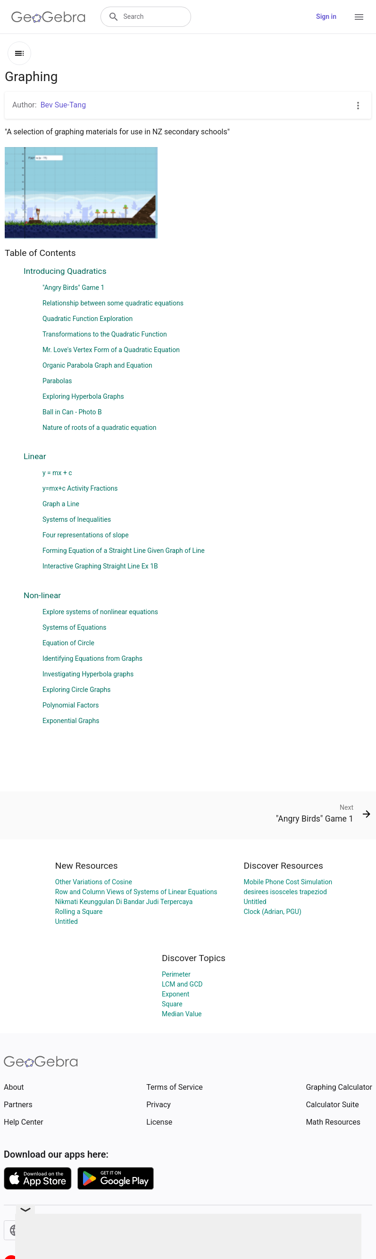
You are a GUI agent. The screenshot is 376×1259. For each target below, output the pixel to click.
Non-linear (42, 595)
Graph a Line (60, 504)
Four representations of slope (85, 535)
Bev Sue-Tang (63, 104)
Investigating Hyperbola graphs (88, 674)
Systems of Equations (74, 627)
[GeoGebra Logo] (48, 17)
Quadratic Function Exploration (87, 318)
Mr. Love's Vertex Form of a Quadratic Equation (111, 350)
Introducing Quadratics (65, 271)
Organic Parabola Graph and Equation (97, 365)
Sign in (326, 16)
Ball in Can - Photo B (72, 412)
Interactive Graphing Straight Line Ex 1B (100, 566)
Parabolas (57, 381)
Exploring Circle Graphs (76, 689)
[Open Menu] (359, 17)
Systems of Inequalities (76, 519)
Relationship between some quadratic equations (113, 303)
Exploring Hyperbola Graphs (83, 396)
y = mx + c (57, 473)
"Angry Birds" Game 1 (73, 287)
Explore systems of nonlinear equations (100, 612)
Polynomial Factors (70, 705)
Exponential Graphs (71, 720)
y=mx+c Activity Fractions (79, 488)
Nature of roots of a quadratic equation (99, 427)
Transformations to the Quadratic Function (104, 334)
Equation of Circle (68, 643)
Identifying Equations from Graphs (92, 658)
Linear (35, 456)
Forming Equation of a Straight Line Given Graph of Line (123, 550)
